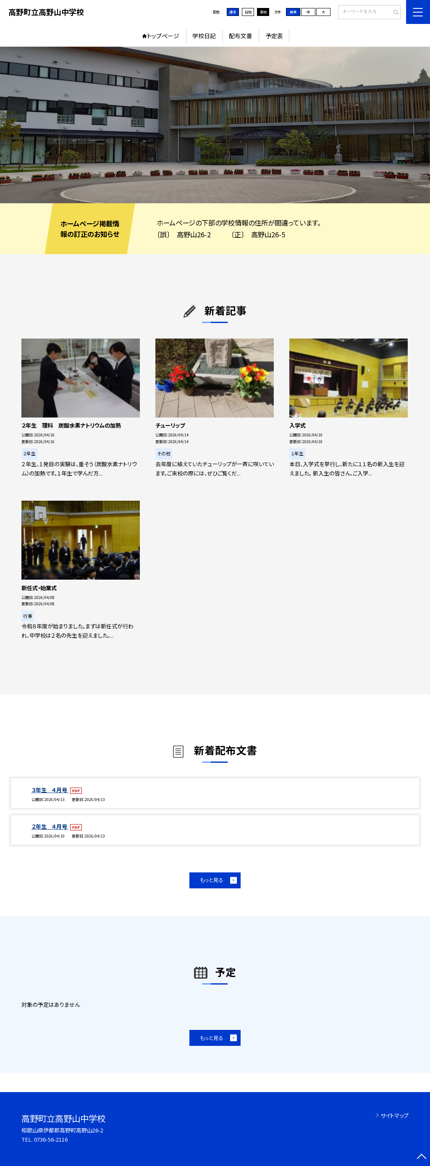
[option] (215, 125)
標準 (293, 11)
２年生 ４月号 (49, 826)
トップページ (163, 36)
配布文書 (240, 36)
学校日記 (204, 36)
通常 (232, 11)
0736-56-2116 (51, 1139)
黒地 (263, 11)
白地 (248, 11)
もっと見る (211, 880)
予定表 (274, 36)
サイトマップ (394, 1115)
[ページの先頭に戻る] (421, 1157)
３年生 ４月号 (49, 790)
